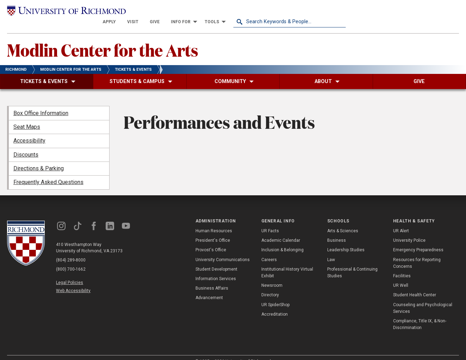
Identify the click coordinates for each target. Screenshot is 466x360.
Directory (270, 284)
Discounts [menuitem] (25, 144)
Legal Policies (69, 272)
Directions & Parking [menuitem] (38, 157)
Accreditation (274, 303)
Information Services (215, 268)
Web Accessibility (73, 280)
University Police (409, 230)
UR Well (400, 274)
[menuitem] (222, 11)
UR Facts (270, 220)
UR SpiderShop (275, 294)
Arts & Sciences (342, 220)
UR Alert (401, 220)
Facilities (402, 265)
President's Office (212, 230)
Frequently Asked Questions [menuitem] (48, 172)
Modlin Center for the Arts (102, 39)
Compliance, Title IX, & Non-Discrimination (419, 314)
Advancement (209, 287)
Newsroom (271, 274)
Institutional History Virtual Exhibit (287, 262)
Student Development (216, 258)
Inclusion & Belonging (282, 239)
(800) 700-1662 (71, 258)
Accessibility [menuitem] (29, 130)
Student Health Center (414, 284)
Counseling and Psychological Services (422, 297)
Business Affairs (211, 277)
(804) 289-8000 (71, 249)
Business (336, 230)
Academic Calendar (280, 230)
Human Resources (213, 220)
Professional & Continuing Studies (352, 262)
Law (331, 249)
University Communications (222, 249)
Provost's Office (210, 239)
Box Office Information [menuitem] (40, 102)
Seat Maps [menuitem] (26, 116)
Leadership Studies (346, 239)
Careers (269, 249)
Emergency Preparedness (418, 239)
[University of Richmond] (63, 11)
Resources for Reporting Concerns (417, 252)
